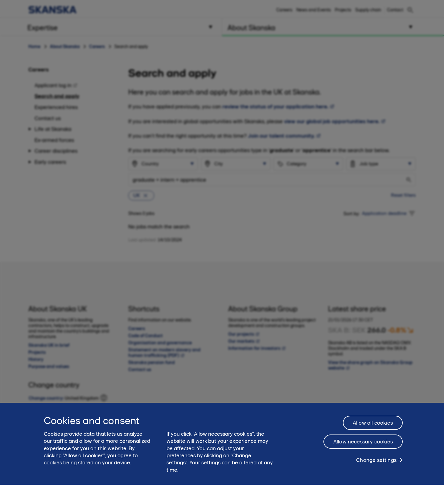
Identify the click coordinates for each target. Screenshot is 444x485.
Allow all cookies (373, 430)
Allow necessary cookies (363, 449)
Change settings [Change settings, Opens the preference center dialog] (376, 467)
